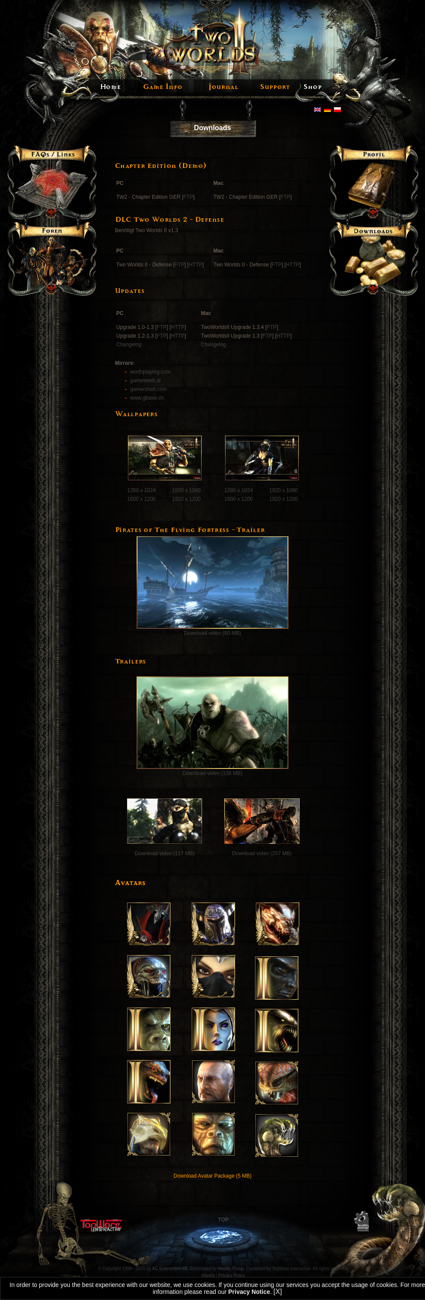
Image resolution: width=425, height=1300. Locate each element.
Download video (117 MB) (163, 853)
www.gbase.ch (146, 398)
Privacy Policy (231, 1275)
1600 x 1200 (141, 499)
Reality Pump (231, 1268)
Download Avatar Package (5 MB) (212, 1176)
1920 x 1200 (186, 499)
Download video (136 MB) (212, 773)
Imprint (208, 1275)
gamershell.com (148, 389)
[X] (278, 1291)
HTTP (195, 265)
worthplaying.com (150, 372)
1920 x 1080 (186, 490)
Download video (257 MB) (262, 853)
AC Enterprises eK (170, 1268)
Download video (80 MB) (212, 633)
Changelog (128, 344)
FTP (188, 197)
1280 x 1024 (141, 490)
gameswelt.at (145, 381)
